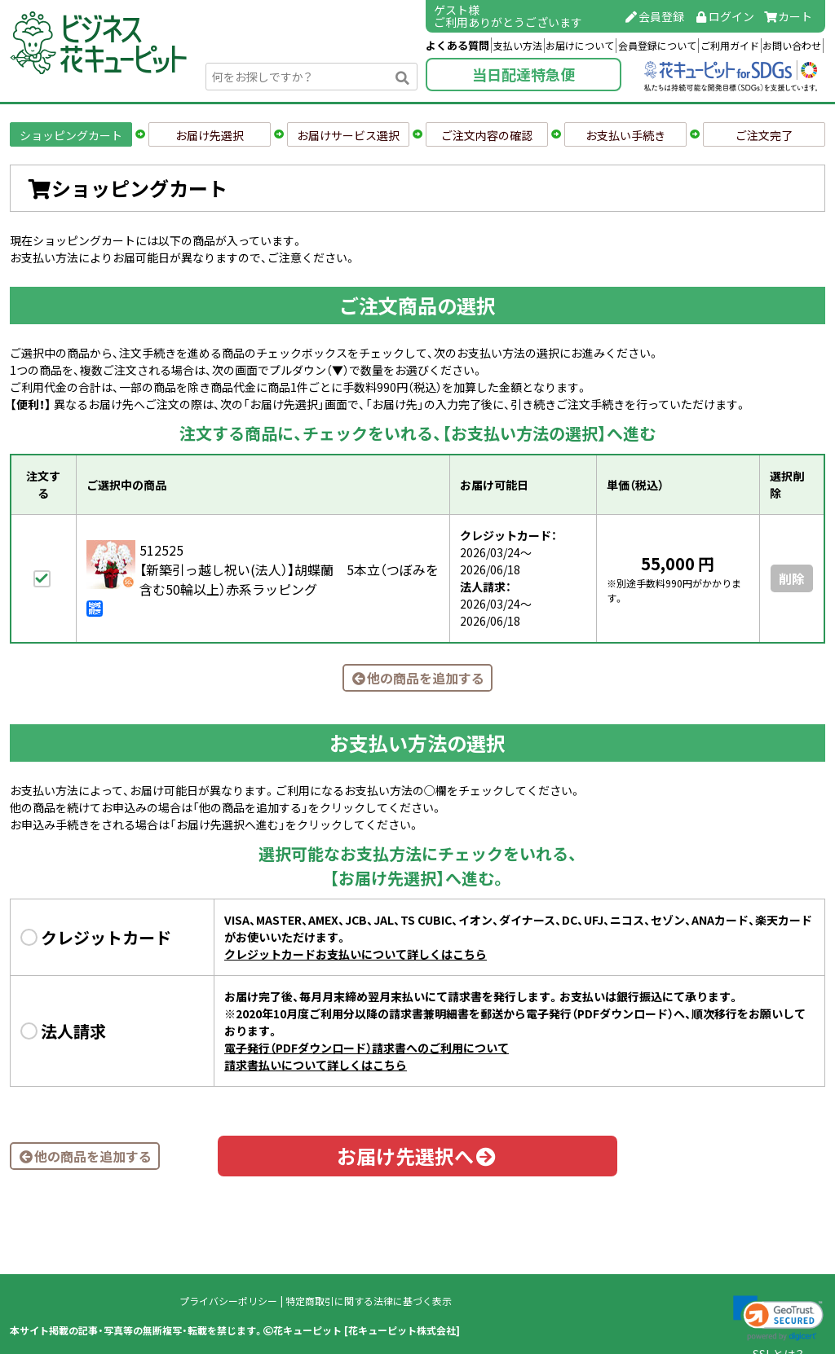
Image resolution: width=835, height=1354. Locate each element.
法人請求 (73, 1031)
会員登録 (655, 16)
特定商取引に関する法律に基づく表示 (368, 1301)
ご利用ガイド (729, 45)
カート (788, 16)
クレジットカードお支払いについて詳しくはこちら (355, 954)
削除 (792, 578)
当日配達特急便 (523, 75)
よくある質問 (457, 45)
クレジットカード (106, 937)
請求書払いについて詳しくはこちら (315, 1065)
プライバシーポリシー (228, 1301)
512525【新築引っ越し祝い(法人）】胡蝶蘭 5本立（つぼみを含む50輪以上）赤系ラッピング (289, 569)
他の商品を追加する (417, 678)
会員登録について (657, 45)
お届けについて (580, 45)
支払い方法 (517, 45)
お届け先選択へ (417, 1156)
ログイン (724, 16)
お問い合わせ (791, 45)
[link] (778, 1318)
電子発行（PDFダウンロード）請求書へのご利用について (366, 1048)
